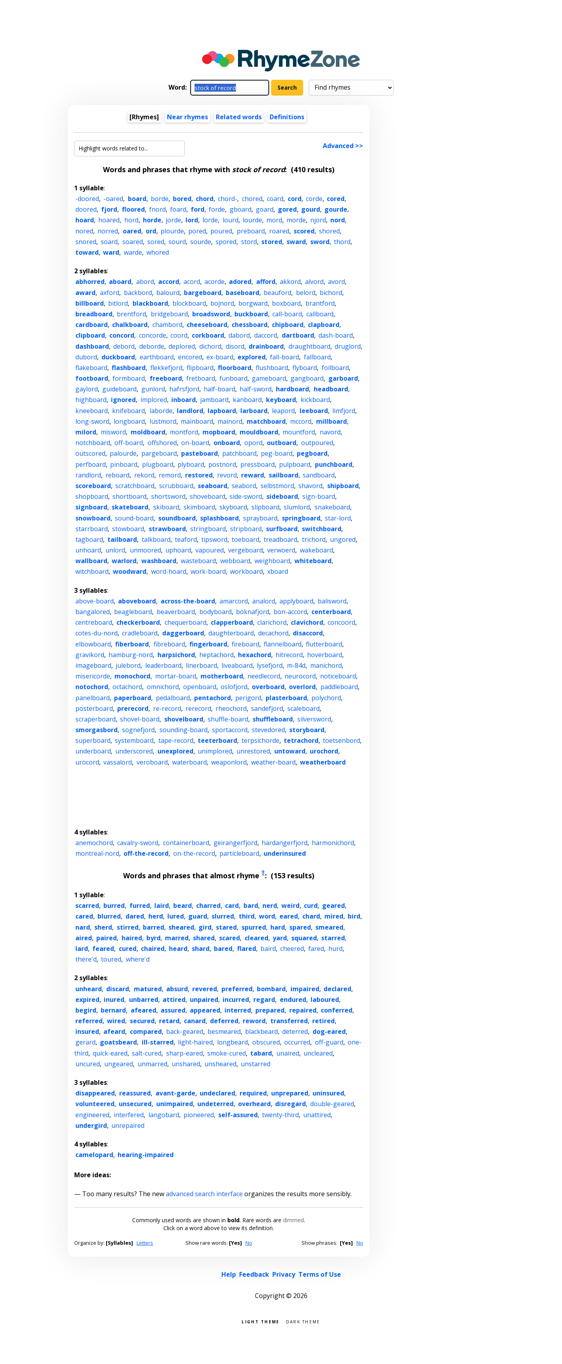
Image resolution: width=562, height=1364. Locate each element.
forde (217, 209)
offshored (162, 442)
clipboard (90, 335)
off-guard (329, 1042)
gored (287, 209)
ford (197, 209)
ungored (343, 539)
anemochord (94, 842)
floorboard (234, 367)
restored (199, 475)
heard (178, 948)
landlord (190, 410)
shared (204, 938)
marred (177, 938)
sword (320, 241)
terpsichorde (260, 740)
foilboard (335, 367)
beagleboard (133, 611)
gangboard (307, 378)
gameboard (269, 378)
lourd (230, 220)
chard (311, 916)
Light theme (260, 1321)
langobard (163, 1114)
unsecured (135, 1103)
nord (337, 220)
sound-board (134, 518)
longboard (129, 421)
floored (133, 209)
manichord (326, 665)
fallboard (317, 357)
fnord (157, 209)
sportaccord (229, 729)
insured (87, 1031)
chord (205, 198)
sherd (103, 927)
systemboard (134, 740)
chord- (227, 198)
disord (235, 346)
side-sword (246, 496)
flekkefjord (166, 367)
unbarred (143, 999)
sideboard (282, 496)
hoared (109, 220)
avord (336, 281)
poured (221, 231)
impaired (304, 988)
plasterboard (286, 697)
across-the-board (188, 601)
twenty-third (280, 1114)
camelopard (94, 1154)
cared (84, 916)
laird (161, 905)
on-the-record (194, 853)
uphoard (178, 550)
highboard (91, 399)
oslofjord (234, 686)
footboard (91, 378)
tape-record (175, 740)
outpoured (317, 442)
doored (86, 209)
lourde (252, 220)
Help (228, 1274)
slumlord (297, 507)
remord (170, 475)
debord (124, 346)
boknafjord (252, 611)
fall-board (284, 357)
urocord (87, 762)
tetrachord (301, 740)
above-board (94, 601)
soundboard (177, 518)
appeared (205, 1010)
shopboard (91, 496)
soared (132, 241)
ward (111, 252)
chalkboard (130, 324)
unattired (317, 1114)
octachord (127, 686)
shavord (310, 485)
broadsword (211, 314)
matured (148, 988)
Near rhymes (187, 117)
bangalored (92, 611)
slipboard (265, 507)
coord (178, 335)
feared (103, 948)
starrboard (91, 528)
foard (178, 209)
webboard (235, 560)
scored (304, 231)
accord (168, 281)
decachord (273, 633)
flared (246, 948)
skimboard (199, 507)
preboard (251, 231)
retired (323, 1020)
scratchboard (134, 485)
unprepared (289, 1093)
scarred (87, 905)
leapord (283, 410)
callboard (319, 314)
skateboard (130, 507)
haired (132, 938)
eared (288, 916)
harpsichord (176, 654)
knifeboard (128, 410)
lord (191, 220)
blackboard (150, 303)
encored (190, 357)
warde (133, 252)
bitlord (118, 303)
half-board (219, 389)
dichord (210, 346)
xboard (277, 571)
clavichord (307, 622)
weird (290, 905)
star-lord (338, 518)
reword (254, 1020)
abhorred (90, 281)
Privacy (283, 1274)
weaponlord (229, 762)
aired (83, 938)
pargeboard (159, 453)
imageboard (93, 665)
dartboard (298, 335)
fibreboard (169, 644)
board (137, 198)
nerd (269, 905)
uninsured (328, 1093)
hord (131, 220)
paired (106, 938)
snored (85, 241)
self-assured (238, 1114)
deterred (295, 1031)
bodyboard (215, 611)
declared (337, 988)
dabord (239, 335)
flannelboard (283, 644)
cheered (292, 948)
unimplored (215, 751)
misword (113, 432)
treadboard (280, 539)
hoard (84, 220)
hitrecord (289, 654)
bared (223, 948)
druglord (348, 346)
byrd (153, 938)
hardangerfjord (284, 842)
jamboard (214, 399)
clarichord (272, 622)
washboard (158, 560)
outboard (281, 442)
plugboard (157, 464)
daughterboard (231, 633)
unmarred (152, 1064)
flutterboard (324, 644)
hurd (335, 948)
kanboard (247, 399)
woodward (129, 571)
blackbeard (261, 1031)
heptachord (216, 654)
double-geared (332, 1103)
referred (89, 1020)
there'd (86, 959)
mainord (229, 421)
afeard (114, 1031)
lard (81, 948)
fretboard (200, 378)
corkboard (208, 335)
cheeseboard (207, 324)
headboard (331, 389)
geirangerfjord (235, 842)
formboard (128, 378)
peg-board (276, 453)
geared (333, 905)
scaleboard (303, 708)
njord (318, 220)
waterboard (189, 762)
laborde (161, 410)
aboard (120, 281)
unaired (287, 1053)
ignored (123, 399)
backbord (138, 292)
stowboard (128, 528)
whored (157, 252)
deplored (182, 346)
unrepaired (127, 1125)
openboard (199, 686)
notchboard (92, 442)
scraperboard (95, 719)
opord (253, 442)
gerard (85, 1042)
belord (305, 292)
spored (225, 241)
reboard (117, 475)
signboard (91, 507)
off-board (128, 442)
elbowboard (93, 644)
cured (128, 948)
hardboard (292, 389)
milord (85, 432)
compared (146, 1031)
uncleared (318, 1053)
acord (192, 281)
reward (252, 475)
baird (268, 948)
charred (208, 905)
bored (182, 198)
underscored (134, 751)
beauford (277, 292)
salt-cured (146, 1053)
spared (300, 927)
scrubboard (176, 485)
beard (182, 905)
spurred (254, 927)
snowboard (93, 518)
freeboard (166, 378)
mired (333, 916)
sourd (177, 241)
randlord (88, 475)
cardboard (91, 324)
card (232, 905)
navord (330, 432)
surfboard (282, 528)
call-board (287, 314)
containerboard (186, 842)
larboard (254, 410)
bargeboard (202, 292)
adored (240, 281)
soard (109, 241)
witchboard (92, 571)
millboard (331, 421)
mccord (300, 421)
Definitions (287, 117)
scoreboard (93, 485)
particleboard (239, 853)
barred (153, 927)
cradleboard (139, 633)
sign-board (318, 496)
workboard (246, 571)
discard (117, 988)
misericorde (92, 676)
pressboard (257, 464)
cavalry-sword (137, 842)
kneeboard (91, 410)
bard (251, 905)
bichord (331, 292)
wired (116, 1020)
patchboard (239, 453)
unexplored (175, 751)
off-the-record (146, 853)
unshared (186, 1064)
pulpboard (294, 464)
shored (329, 231)
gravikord (89, 654)
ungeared (118, 1064)
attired (174, 999)
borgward (253, 303)
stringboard (208, 528)
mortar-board (175, 676)
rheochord (231, 708)
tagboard (89, 539)
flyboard (304, 367)
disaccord (308, 633)
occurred (297, 1042)
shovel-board (139, 719)
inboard (183, 399)
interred (238, 1010)
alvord (314, 281)
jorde (173, 220)
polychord (326, 697)
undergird (91, 1125)
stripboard (246, 528)
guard (197, 916)
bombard (271, 988)
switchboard (321, 528)
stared (226, 927)
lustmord (163, 421)
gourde (335, 209)
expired (87, 999)
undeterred (215, 1103)
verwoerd (281, 550)
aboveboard (137, 601)
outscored (90, 453)
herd (155, 916)
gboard (240, 209)
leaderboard (163, 665)
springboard (301, 518)
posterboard (94, 708)
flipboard (200, 367)
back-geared (184, 1031)
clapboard (323, 324)
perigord (248, 697)
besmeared (224, 1031)
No (248, 1242)
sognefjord (138, 729)
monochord (132, 676)
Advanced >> (343, 145)
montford (184, 432)
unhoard (88, 550)
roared (279, 231)
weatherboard (323, 762)
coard (275, 198)
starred (333, 938)
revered (204, 988)
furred (139, 905)
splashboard (219, 518)
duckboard (118, 357)
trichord (314, 539)
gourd (310, 209)
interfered (129, 1114)
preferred (237, 988)
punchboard (333, 464)
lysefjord (270, 665)
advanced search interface (204, 1193)
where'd (138, 959)
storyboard (306, 729)
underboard (93, 751)
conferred (336, 1010)
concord (121, 335)
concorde (152, 335)
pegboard (312, 453)
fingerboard (208, 644)
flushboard (272, 367)
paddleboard (339, 686)
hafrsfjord (184, 389)
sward (296, 241)
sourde (200, 241)
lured (175, 916)
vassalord (117, 762)
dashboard (92, 346)
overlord (302, 686)
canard (195, 1020)
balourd (168, 292)
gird (205, 927)
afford (265, 281)
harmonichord (333, 842)
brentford (131, 314)
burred (114, 905)
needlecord (263, 676)
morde (296, 220)
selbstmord (277, 485)
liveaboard (237, 665)
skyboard (233, 507)
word (267, 916)
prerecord (132, 708)
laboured (325, 999)
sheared (181, 927)
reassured (135, 1093)
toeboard (245, 539)
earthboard (157, 357)
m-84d (296, 665)
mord (274, 220)
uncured (87, 1064)
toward (87, 252)
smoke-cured (226, 1053)
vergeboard (245, 550)
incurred (236, 999)
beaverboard (176, 611)
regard (264, 999)
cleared (256, 938)
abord (145, 281)
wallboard (91, 560)
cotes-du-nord (96, 633)
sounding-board (183, 729)
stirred (128, 927)
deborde (151, 346)
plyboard (191, 464)
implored (153, 399)
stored (271, 241)
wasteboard (198, 560)
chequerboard (185, 622)
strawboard (167, 528)
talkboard (156, 539)
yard (280, 938)
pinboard (123, 464)
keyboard (281, 399)
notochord (91, 686)
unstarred (255, 1064)
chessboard (250, 324)
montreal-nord (97, 853)
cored (336, 198)
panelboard (92, 697)
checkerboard (138, 622)
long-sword (92, 421)
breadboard (93, 314)
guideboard (119, 389)
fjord (109, 209)
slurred (223, 916)
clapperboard (232, 622)
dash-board (335, 335)
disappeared (95, 1093)
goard (265, 209)
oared (132, 231)
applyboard (296, 601)
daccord (265, 335)
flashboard (129, 367)
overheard (254, 1103)
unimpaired (174, 1103)
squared (304, 938)
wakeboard (316, 550)
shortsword (168, 496)
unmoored (145, 550)
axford (109, 292)
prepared (270, 1010)
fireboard (245, 644)
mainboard (197, 421)
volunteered (94, 1103)
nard (82, 927)
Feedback (254, 1274)
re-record (167, 708)
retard (169, 1020)
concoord (341, 622)
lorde (210, 220)
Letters (145, 1242)
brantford (320, 303)
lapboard (222, 410)
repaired (303, 1010)
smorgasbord (96, 729)
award (85, 292)
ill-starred (158, 1042)
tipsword (214, 539)
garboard (343, 378)
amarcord (233, 601)
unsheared (220, 1064)
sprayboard (260, 518)
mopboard (218, 432)
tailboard (122, 539)
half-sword (256, 389)
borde (160, 198)
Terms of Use (319, 1274)
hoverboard (324, 654)
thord (342, 241)
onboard (227, 442)
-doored (87, 198)
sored (155, 241)
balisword (332, 601)
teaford (186, 539)
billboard (89, 303)
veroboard (152, 762)
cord (295, 198)
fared (316, 948)
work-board (208, 571)
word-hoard (168, 571)
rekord (144, 475)
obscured (266, 1042)
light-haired (195, 1042)
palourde (123, 453)
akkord (290, 281)
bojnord (222, 303)
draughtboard (309, 346)
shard (201, 948)
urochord (324, 751)
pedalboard (173, 697)
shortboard (129, 496)
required (253, 1093)
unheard (88, 988)
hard (277, 927)
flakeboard (91, 367)
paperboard (132, 697)
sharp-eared (184, 1053)
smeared (329, 927)
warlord (124, 560)
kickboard (315, 399)
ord (151, 231)
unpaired (204, 999)
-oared (113, 198)
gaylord (86, 389)
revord (227, 475)
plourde (172, 231)
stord (249, 241)
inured (114, 999)
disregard (290, 1103)
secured (142, 1020)
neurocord (300, 676)
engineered (92, 1114)
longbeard (232, 1042)
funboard (233, 378)
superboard (93, 740)
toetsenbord (341, 740)
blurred (109, 916)
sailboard (283, 475)
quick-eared (110, 1053)
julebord (128, 665)
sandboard (319, 475)
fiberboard (132, 644)
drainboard (266, 346)
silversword (314, 719)
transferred (289, 1020)
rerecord (198, 708)
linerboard (201, 665)
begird (85, 1010)
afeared (143, 1010)
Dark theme (303, 1321)
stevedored (268, 729)
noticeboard (338, 676)
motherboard (221, 676)
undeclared (217, 1093)
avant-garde (175, 1093)
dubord (86, 357)
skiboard (166, 507)
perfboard (90, 464)
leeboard (314, 410)
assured (173, 1010)
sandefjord (267, 708)
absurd (177, 988)
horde (152, 220)
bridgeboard (169, 314)
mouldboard (259, 432)
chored (252, 198)
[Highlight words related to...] (129, 148)
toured (111, 959)
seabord (244, 485)
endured (293, 999)
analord (263, 601)
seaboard (212, 485)
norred (107, 231)
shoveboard (207, 496)
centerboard (331, 611)
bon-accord (290, 611)
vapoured (209, 550)
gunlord (153, 389)
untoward (289, 751)
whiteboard (313, 560)
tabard (261, 1053)
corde (314, 198)
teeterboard (217, 740)
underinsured (285, 853)
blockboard (189, 303)
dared (135, 916)
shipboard (343, 485)
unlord (115, 550)
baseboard (242, 292)
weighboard (272, 560)
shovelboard (183, 719)
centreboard (93, 622)
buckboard (251, 314)
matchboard (266, 421)
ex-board (219, 357)
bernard (113, 1010)
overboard (268, 686)
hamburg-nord (131, 654)
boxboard (286, 303)
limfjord (343, 410)
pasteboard (199, 453)
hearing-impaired (146, 1154)
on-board (195, 442)
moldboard (148, 432)
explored (252, 357)
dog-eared (329, 1031)
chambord (167, 324)
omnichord (163, 686)
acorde (214, 281)
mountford (299, 432)
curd (311, 905)
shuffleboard (273, 719)
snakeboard (332, 507)
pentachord (212, 697)
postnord (222, 464)
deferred (224, 1020)
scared (229, 938)
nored (84, 231)
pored (197, 231)
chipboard (287, 324)
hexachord (254, 654)
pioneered (199, 1114)
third (247, 916)
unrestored (253, 751)
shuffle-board (228, 719)
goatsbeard (118, 1042)
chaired (153, 948)
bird (354, 916)
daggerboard (183, 633)
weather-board (273, 762)
